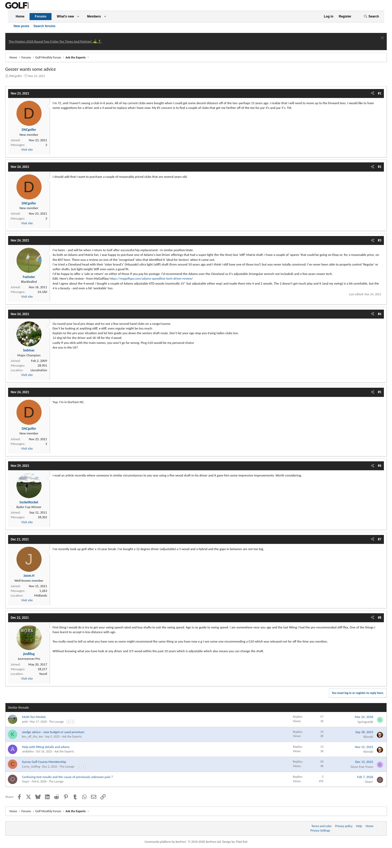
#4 (379, 314)
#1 (379, 93)
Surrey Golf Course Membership (44, 762)
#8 (379, 618)
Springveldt (365, 722)
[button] (78, 16)
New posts (21, 26)
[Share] (372, 93)
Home (20, 16)
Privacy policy (344, 826)
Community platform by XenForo (183, 842)
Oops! (26, 781)
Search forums (44, 26)
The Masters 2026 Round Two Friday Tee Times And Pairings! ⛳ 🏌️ (55, 41)
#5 (379, 392)
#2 (379, 167)
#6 (379, 466)
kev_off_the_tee (32, 736)
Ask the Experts (72, 736)
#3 (379, 240)
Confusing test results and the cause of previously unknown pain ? (67, 777)
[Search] (371, 16)
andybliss (28, 751)
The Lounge (56, 721)
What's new (65, 16)
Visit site (27, 149)
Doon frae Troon (362, 767)
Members (94, 16)
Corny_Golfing (31, 766)
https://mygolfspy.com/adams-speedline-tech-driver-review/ (151, 278)
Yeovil (43, 674)
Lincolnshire (39, 370)
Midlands (40, 595)
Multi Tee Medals (34, 717)
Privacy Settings (320, 830)
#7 (379, 539)
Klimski (368, 737)
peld (24, 721)
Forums (40, 16)
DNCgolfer (15, 76)
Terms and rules (321, 826)
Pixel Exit (241, 842)
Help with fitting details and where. (46, 747)
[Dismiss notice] (381, 38)
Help (359, 826)
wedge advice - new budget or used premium (53, 732)
